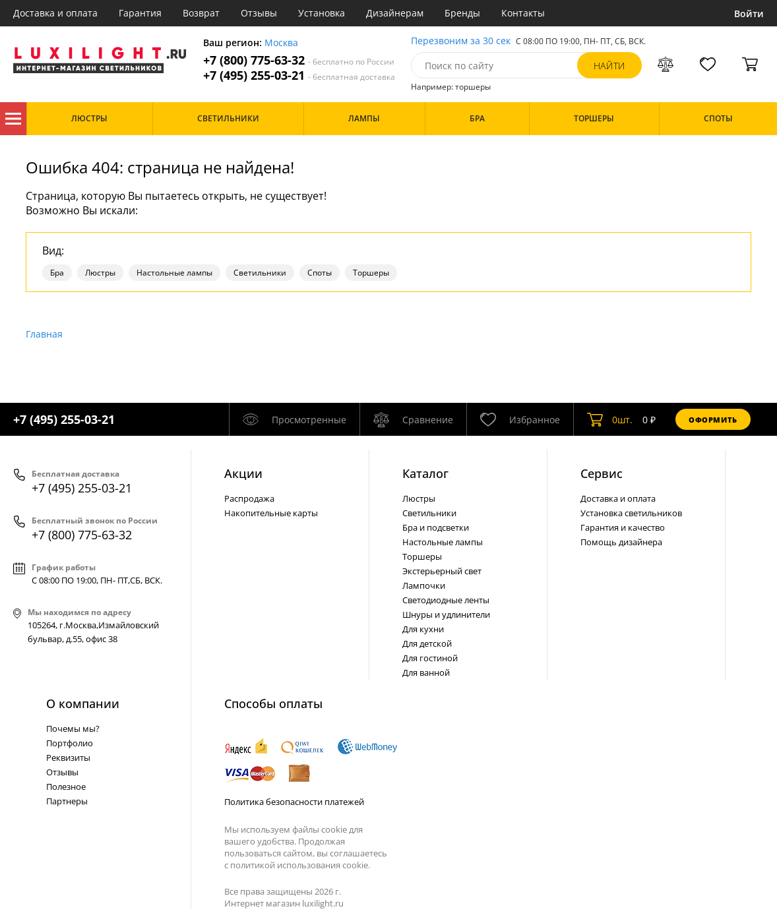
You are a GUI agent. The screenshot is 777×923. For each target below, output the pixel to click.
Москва (281, 43)
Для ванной (426, 672)
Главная (44, 334)
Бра (57, 272)
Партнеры (67, 801)
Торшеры (371, 272)
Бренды (462, 13)
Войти (749, 13)
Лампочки (423, 585)
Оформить (713, 420)
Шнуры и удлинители (446, 614)
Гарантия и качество (622, 527)
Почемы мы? (73, 728)
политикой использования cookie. (300, 865)
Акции (243, 473)
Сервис (601, 473)
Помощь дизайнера (621, 542)
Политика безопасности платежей (294, 802)
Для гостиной (430, 658)
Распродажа (249, 498)
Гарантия (140, 13)
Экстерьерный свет (442, 571)
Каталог (13, 119)
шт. (610, 419)
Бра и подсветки (435, 527)
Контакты (523, 13)
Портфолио (69, 743)
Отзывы (259, 13)
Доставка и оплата (55, 13)
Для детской (427, 643)
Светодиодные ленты (445, 600)
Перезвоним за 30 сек (461, 41)
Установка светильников (631, 513)
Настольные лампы (174, 272)
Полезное (66, 786)
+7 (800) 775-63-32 (298, 60)
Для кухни (423, 629)
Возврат (201, 13)
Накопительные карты (271, 513)
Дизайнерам (394, 13)
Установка (321, 13)
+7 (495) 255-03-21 (299, 75)
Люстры (100, 272)
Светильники (259, 272)
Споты (319, 272)
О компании (82, 703)
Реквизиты (68, 757)
